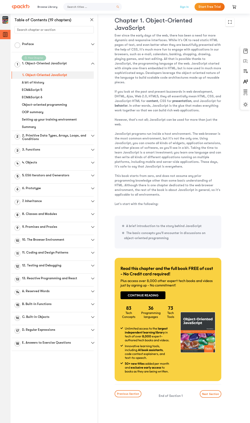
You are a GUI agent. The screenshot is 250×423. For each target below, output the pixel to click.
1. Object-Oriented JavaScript (44, 75)
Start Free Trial (209, 7)
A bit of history (33, 82)
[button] (93, 44)
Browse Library (47, 6)
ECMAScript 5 (32, 90)
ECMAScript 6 (32, 97)
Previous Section (128, 393)
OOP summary (32, 112)
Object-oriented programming (44, 104)
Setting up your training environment (49, 119)
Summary (29, 127)
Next (210, 394)
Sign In (184, 6)
